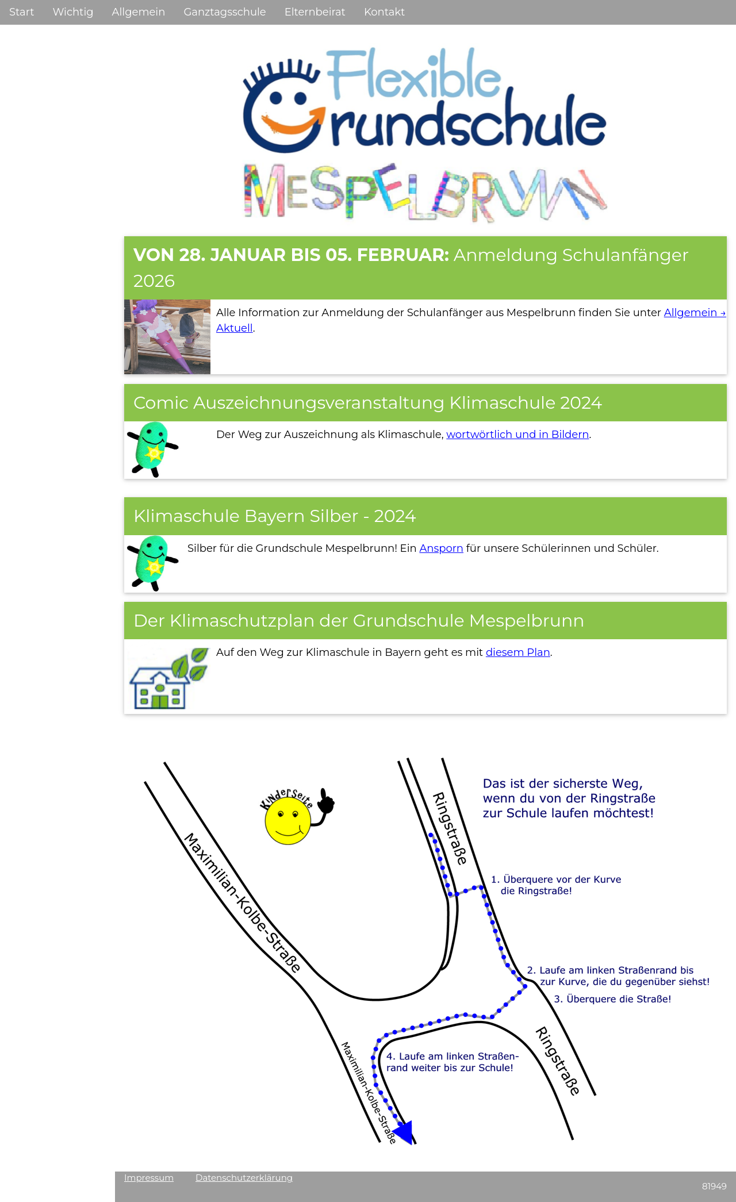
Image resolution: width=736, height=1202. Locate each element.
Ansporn (441, 548)
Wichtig (72, 12)
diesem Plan (518, 652)
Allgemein (139, 12)
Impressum (149, 1177)
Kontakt (384, 12)
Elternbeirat (315, 12)
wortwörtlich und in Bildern (517, 434)
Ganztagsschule (224, 12)
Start (21, 12)
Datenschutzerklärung (244, 1177)
